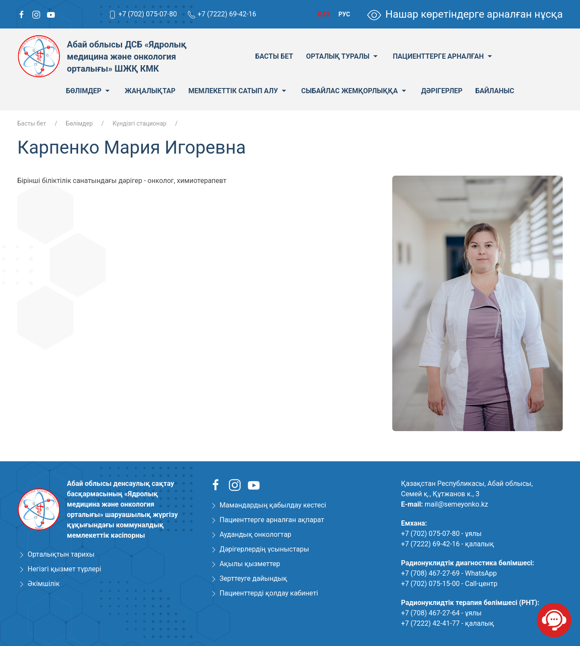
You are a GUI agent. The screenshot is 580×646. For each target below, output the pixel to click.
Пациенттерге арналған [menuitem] (443, 56)
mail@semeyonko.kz (456, 504)
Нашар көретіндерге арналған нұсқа (465, 14)
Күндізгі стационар (140, 123)
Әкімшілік (44, 584)
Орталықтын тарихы (61, 554)
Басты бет (31, 123)
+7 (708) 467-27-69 (430, 573)
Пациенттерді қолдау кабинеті (269, 593)
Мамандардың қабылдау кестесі (273, 505)
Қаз (324, 14)
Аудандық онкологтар (255, 534)
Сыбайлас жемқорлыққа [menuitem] (354, 91)
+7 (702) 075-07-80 (147, 14)
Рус (344, 14)
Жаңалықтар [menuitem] (150, 91)
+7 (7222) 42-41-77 (430, 623)
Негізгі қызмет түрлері (64, 569)
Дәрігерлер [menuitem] (442, 91)
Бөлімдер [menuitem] (89, 91)
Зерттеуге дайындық (253, 578)
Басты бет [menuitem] (274, 56)
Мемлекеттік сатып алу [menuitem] (239, 91)
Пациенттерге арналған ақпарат (272, 520)
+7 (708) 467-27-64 (430, 613)
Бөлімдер (79, 123)
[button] (555, 183)
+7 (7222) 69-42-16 (227, 14)
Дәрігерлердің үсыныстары (264, 549)
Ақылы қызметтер (250, 564)
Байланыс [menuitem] (495, 91)
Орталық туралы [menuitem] (343, 56)
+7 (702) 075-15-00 (430, 584)
